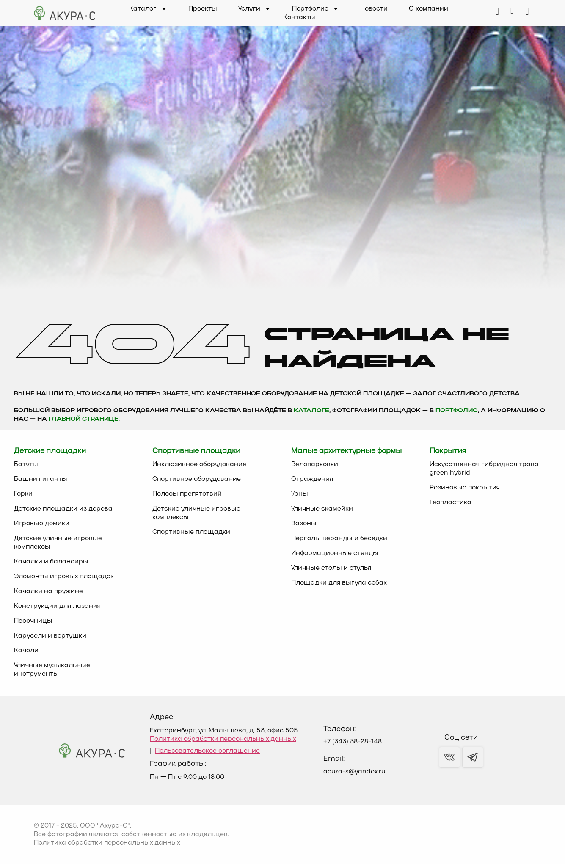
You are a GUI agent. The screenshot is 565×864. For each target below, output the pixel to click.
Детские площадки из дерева (63, 508)
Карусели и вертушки (50, 635)
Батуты (26, 464)
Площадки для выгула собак (339, 583)
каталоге (311, 411)
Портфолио (315, 9)
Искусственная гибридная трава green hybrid (484, 468)
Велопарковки (314, 464)
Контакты (299, 17)
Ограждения (312, 479)
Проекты (202, 9)
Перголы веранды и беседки (339, 538)
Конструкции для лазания (57, 606)
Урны (299, 494)
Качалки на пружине (48, 591)
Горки (23, 494)
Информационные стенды (334, 553)
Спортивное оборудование (196, 479)
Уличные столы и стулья (331, 568)
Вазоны (304, 523)
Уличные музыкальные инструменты (52, 669)
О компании (428, 9)
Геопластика (450, 502)
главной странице (84, 419)
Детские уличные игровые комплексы (58, 542)
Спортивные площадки (191, 532)
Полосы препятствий (187, 494)
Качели (26, 650)
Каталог (148, 9)
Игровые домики (41, 523)
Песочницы (33, 621)
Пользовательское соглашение (207, 751)
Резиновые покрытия (465, 487)
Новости (374, 9)
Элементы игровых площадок (64, 576)
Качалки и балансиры (51, 561)
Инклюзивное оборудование (199, 464)
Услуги (254, 9)
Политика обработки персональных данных (223, 739)
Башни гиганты (40, 479)
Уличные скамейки (322, 508)
